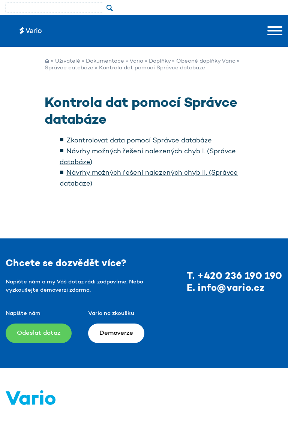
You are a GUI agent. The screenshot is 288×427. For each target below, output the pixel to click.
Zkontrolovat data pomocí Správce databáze (139, 141)
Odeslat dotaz (38, 333)
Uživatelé (67, 61)
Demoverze (116, 333)
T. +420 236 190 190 (234, 276)
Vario (136, 61)
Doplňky (160, 61)
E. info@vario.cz (226, 288)
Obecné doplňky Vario (206, 61)
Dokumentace (105, 61)
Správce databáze (69, 68)
